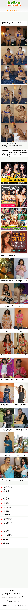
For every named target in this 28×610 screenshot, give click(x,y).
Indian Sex (5, 532)
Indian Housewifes (7, 534)
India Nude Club (6, 501)
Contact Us (19, 604)
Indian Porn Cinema (7, 508)
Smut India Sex (6, 492)
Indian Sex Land (6, 504)
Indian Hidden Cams (7, 520)
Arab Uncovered (6, 525)
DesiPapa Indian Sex (7, 529)
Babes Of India (6, 498)
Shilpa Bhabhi (6, 546)
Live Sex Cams (19, 9)
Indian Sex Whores (7, 509)
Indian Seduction (6, 510)
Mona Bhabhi (6, 540)
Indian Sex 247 (6, 502)
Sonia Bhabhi (5, 541)
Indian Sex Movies (7, 493)
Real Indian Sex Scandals (14, 11)
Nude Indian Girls (6, 514)
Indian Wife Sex (6, 490)
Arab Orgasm (5, 497)
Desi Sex (4, 533)
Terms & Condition (11, 604)
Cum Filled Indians (7, 500)
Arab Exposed (6, 530)
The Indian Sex (6, 486)
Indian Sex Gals (6, 512)
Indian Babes (5, 524)
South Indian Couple (7, 545)
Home (6, 9)
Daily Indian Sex (6, 489)
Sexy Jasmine (5, 542)
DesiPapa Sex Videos (7, 518)
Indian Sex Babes (6, 513)
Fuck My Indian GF (7, 521)
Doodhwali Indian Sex (7, 488)
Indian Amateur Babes (7, 522)
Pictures (12, 9)
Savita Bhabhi (6, 544)
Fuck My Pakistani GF (7, 536)
